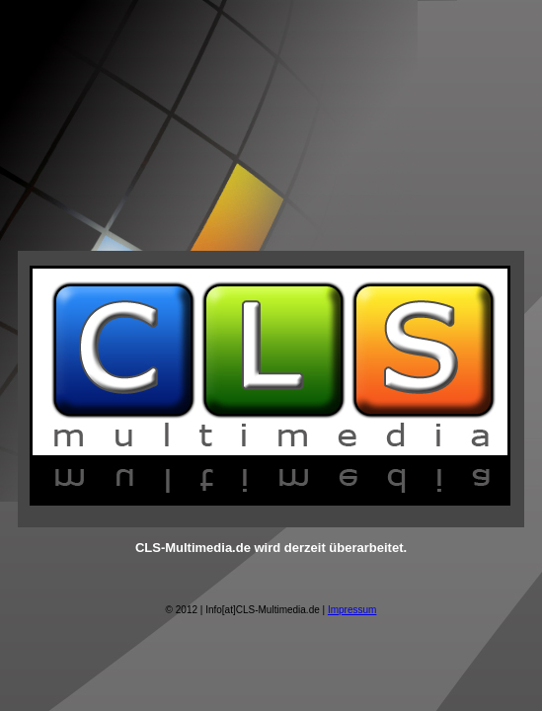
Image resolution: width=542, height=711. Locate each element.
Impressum (352, 609)
